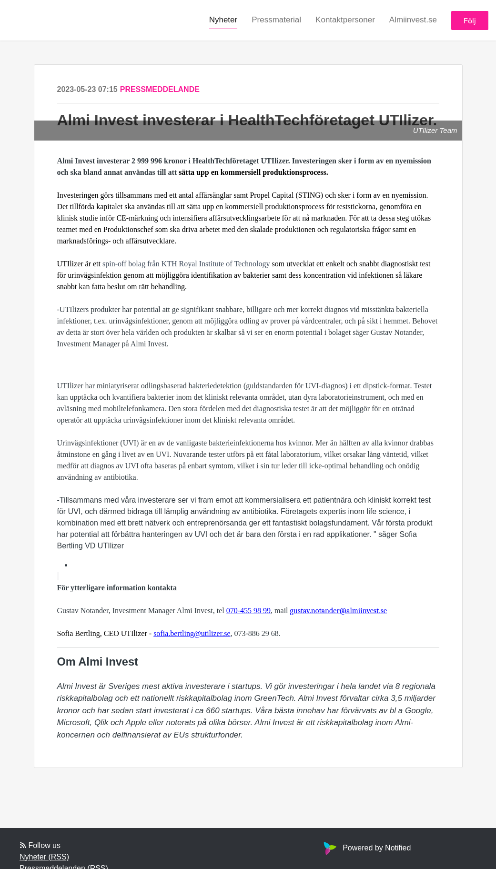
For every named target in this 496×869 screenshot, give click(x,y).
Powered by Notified (366, 848)
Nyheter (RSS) (44, 857)
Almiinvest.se (413, 19)
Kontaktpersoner (345, 19)
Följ (470, 20)
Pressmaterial (276, 19)
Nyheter (223, 19)
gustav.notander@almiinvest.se (338, 610)
